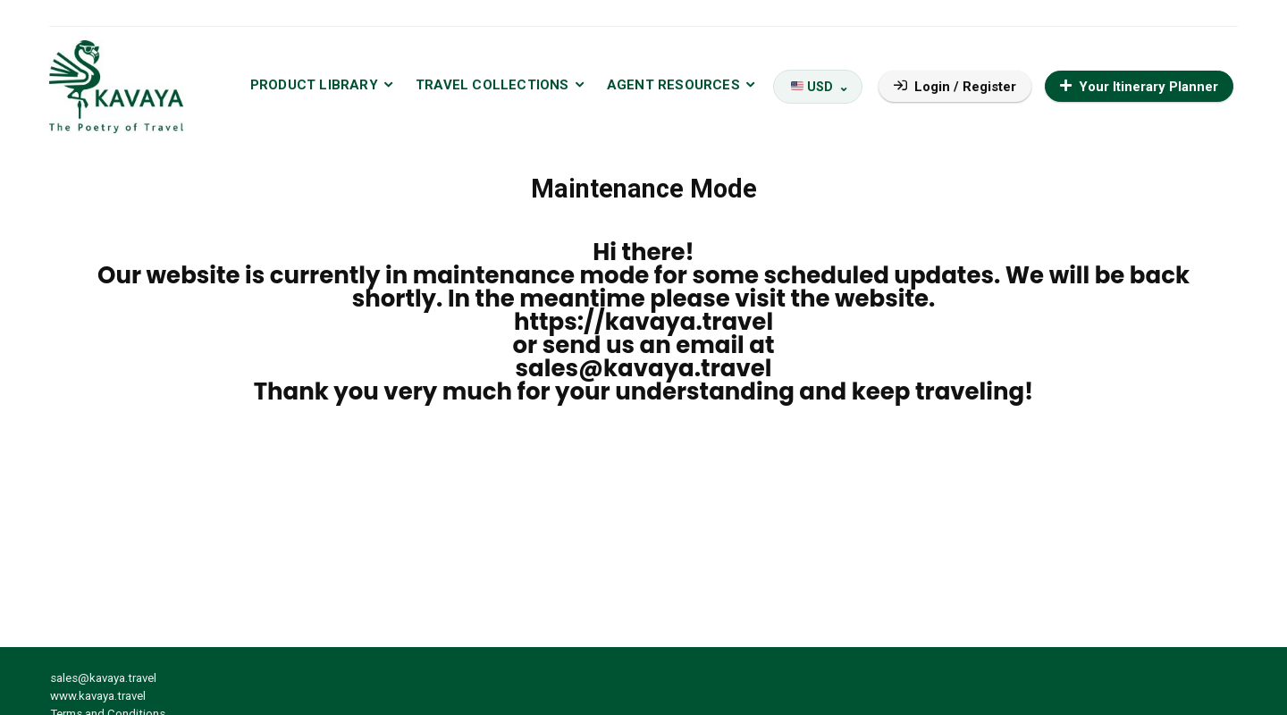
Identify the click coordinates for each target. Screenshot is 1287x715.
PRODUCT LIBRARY (314, 85)
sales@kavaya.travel (103, 678)
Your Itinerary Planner (1139, 87)
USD (812, 87)
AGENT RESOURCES (673, 85)
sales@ (559, 368)
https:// (559, 322)
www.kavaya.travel (98, 695)
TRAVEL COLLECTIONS (492, 85)
